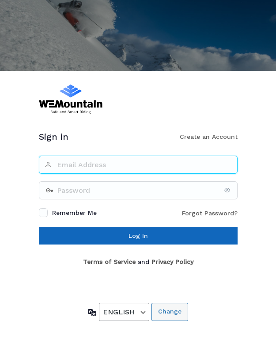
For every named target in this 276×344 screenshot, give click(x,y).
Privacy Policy (172, 261)
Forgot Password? (210, 213)
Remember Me (74, 212)
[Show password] (229, 190)
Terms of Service (109, 261)
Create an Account (209, 136)
